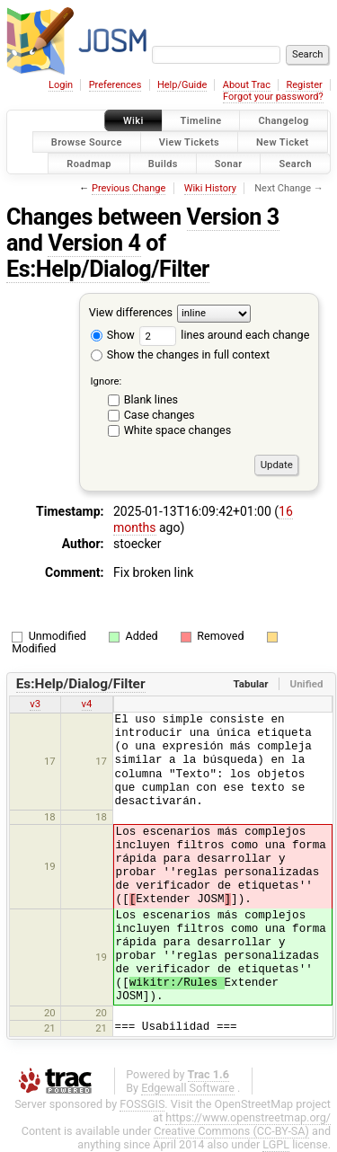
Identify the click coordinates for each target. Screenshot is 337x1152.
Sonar (229, 163)
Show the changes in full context (180, 354)
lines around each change (224, 334)
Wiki (133, 121)
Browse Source (86, 141)
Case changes (159, 414)
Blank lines (151, 399)
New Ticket (282, 141)
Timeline (201, 121)
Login (61, 85)
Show (113, 334)
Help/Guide (182, 85)
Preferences (115, 85)
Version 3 (233, 217)
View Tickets (189, 141)
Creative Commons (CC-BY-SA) (231, 1131)
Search (295, 163)
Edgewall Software (188, 1087)
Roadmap (89, 163)
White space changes (178, 430)
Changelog (283, 121)
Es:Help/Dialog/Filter (107, 269)
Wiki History (210, 188)
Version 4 (94, 243)
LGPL (275, 1144)
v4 (87, 703)
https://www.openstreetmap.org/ (248, 1117)
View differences (131, 313)
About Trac (246, 85)
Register (304, 85)
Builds (163, 163)
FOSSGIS (142, 1104)
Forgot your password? (273, 96)
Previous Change (128, 188)
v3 (35, 703)
